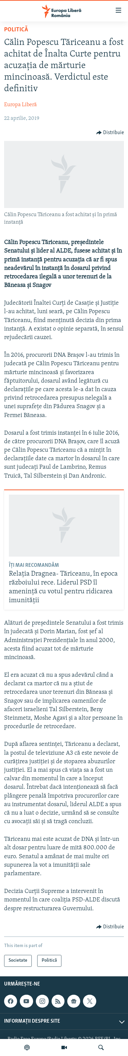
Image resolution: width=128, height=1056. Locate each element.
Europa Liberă (20, 105)
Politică (16, 30)
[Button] (110, 133)
